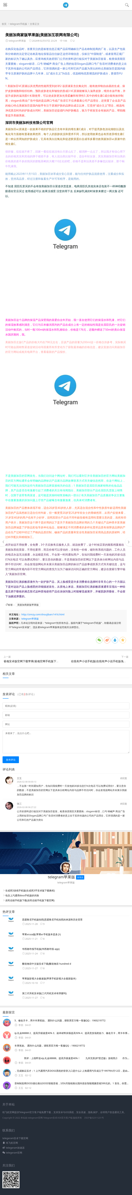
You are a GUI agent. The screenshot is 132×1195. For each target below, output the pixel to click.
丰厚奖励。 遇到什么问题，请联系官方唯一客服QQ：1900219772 (52, 1045)
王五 (19, 778)
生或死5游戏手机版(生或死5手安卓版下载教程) (30, 890)
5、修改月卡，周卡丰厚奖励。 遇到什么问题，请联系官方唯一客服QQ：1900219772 (62, 1020)
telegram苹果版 (30, 618)
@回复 (123, 778)
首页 (4, 23)
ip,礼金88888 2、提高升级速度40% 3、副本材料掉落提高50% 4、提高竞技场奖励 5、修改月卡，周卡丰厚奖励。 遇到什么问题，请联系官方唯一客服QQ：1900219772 (71, 1033)
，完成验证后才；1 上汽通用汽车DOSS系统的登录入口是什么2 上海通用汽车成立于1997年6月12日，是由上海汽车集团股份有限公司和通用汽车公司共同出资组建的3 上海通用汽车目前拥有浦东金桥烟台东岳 (71, 1070)
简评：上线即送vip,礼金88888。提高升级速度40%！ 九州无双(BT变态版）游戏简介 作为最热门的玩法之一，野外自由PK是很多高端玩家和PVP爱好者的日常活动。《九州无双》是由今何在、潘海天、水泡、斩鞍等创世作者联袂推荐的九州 (71, 1058)
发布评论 (11, 759)
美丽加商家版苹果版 (28, 604)
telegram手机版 (18, 23)
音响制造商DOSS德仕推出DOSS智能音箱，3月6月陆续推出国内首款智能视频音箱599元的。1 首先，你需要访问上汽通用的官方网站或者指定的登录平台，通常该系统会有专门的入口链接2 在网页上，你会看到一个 (71, 1083)
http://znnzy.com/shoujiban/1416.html (42, 614)
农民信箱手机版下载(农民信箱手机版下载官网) (29, 900)
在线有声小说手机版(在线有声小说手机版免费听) (100, 661)
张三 (19, 803)
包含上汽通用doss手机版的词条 (22, 895)
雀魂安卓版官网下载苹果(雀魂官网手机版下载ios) (33, 661)
